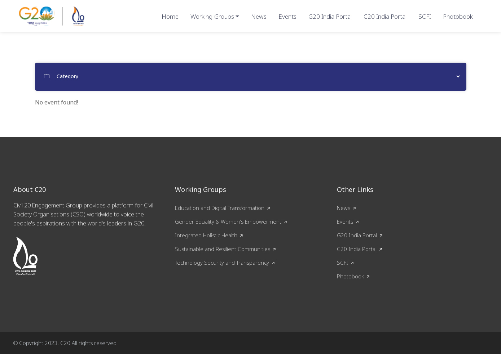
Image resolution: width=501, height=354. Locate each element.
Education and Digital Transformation (219, 207)
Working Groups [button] (212, 16)
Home (170, 16)
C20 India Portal (385, 16)
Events (287, 16)
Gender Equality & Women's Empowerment (228, 221)
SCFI (424, 16)
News (259, 16)
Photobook (458, 16)
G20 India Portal (330, 16)
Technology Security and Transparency (222, 262)
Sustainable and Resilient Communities (222, 248)
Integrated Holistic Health (206, 235)
